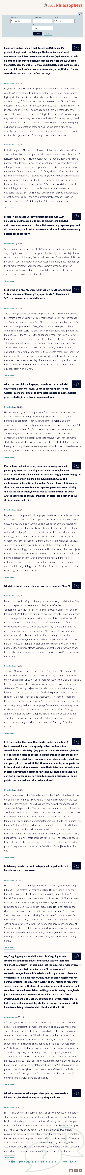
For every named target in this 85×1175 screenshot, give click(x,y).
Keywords (37, 17)
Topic (56, 17)
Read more (10, 208)
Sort (34, 24)
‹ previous (24, 1161)
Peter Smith (9, 83)
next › (65, 1161)
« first (12, 1161)
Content (14, 17)
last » (73, 1161)
